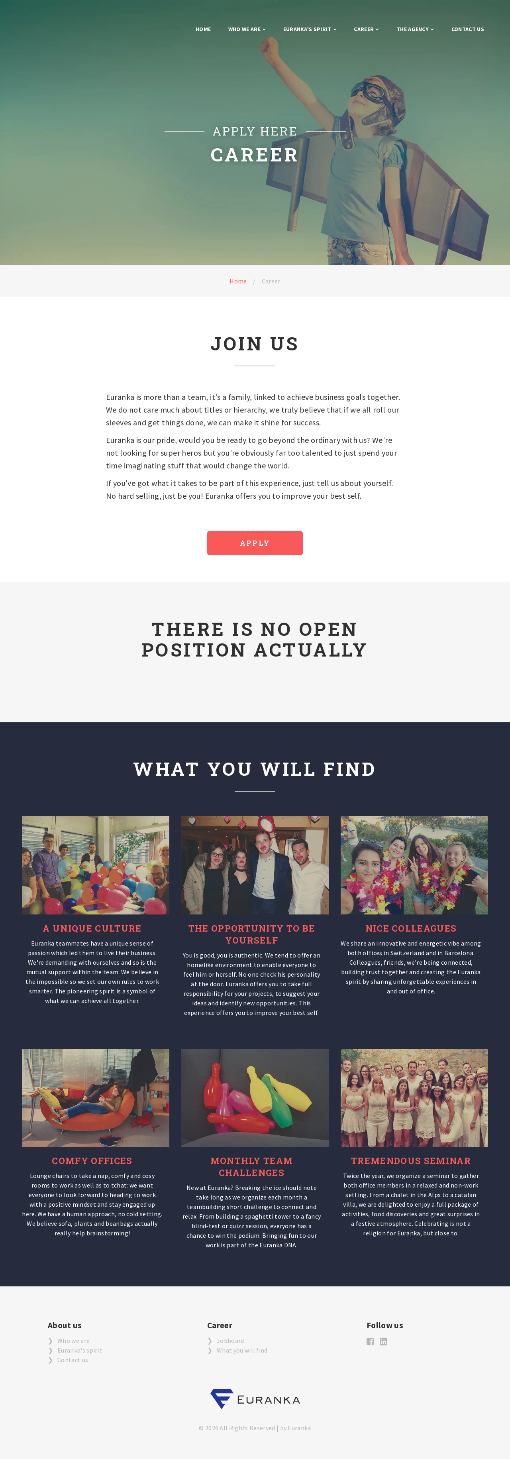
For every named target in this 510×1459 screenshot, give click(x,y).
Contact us (467, 29)
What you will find (242, 1350)
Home (203, 29)
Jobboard (230, 1341)
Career (364, 29)
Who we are (244, 29)
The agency (412, 29)
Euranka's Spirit (307, 29)
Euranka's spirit (79, 1350)
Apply (255, 543)
